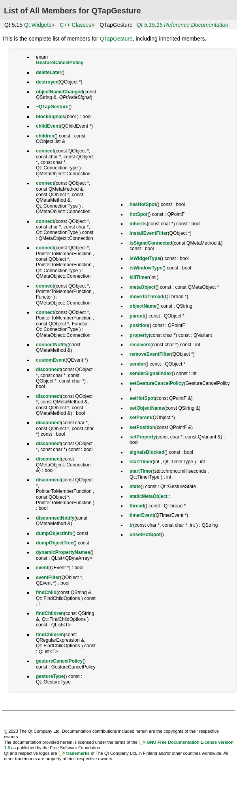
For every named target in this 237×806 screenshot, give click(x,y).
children (45, 136)
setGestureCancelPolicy (157, 383)
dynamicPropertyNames (63, 552)
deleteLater (48, 72)
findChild (46, 592)
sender (137, 364)
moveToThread (146, 296)
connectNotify (52, 344)
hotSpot (138, 214)
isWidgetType (145, 258)
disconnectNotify (55, 518)
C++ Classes (75, 25)
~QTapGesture (52, 107)
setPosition (142, 427)
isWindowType (146, 268)
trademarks (78, 753)
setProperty (143, 437)
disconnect (48, 369)
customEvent (51, 360)
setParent (140, 417)
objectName (143, 306)
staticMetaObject (148, 496)
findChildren (50, 613)
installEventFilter (149, 233)
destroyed (47, 82)
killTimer (139, 277)
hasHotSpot (143, 204)
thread (137, 506)
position (139, 325)
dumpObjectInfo (54, 533)
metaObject (142, 287)
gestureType (50, 676)
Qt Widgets (37, 25)
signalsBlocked (147, 452)
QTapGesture (116, 38)
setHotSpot (142, 398)
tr (131, 525)
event (42, 567)
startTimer (141, 461)
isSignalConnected (151, 243)
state (135, 486)
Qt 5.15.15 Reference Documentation (182, 25)
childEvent (48, 126)
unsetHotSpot (145, 534)
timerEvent (142, 515)
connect (45, 151)
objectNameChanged (59, 92)
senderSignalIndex (151, 373)
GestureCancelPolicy (59, 62)
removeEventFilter (150, 354)
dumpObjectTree (54, 543)
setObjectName (147, 408)
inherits (138, 224)
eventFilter (48, 577)
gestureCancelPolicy (59, 661)
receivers (140, 344)
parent (137, 316)
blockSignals (50, 116)
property (139, 335)
